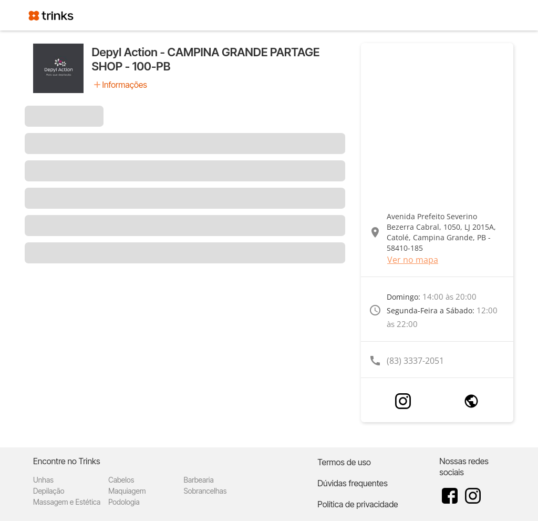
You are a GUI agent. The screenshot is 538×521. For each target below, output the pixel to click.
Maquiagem (127, 490)
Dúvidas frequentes (352, 483)
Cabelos (121, 479)
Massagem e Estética (66, 501)
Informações (124, 84)
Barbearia (198, 479)
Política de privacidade (357, 504)
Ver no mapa (412, 259)
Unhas (43, 479)
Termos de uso (344, 462)
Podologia (124, 501)
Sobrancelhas (204, 490)
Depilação (48, 490)
